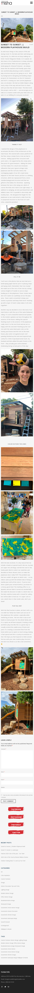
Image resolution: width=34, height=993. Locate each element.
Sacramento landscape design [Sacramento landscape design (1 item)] (9, 957)
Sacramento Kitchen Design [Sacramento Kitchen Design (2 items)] (8, 955)
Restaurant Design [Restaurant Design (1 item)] (20, 946)
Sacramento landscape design (9, 918)
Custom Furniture (5, 879)
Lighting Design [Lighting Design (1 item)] (23, 940)
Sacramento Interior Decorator (9, 911)
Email (2, 779)
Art (2, 872)
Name (2, 772)
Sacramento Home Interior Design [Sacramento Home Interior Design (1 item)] (10, 952)
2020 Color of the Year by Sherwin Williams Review (14, 857)
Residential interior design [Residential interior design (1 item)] (8, 946)
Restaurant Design (6, 904)
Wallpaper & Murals (6, 929)
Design (3, 882)
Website (3, 787)
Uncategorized (5, 925)
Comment (3, 749)
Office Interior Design (6, 897)
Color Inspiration (5, 875)
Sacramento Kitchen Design (8, 915)
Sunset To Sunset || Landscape (9, 850)
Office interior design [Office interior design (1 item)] (19, 943)
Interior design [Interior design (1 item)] (14, 940)
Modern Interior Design (7, 893)
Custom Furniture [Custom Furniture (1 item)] (5, 940)
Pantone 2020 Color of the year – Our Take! (12, 853)
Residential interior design (8, 900)
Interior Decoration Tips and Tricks (10, 886)
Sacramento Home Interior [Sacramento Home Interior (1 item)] (8, 949)
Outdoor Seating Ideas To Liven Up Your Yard (13, 861)
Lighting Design (5, 890)
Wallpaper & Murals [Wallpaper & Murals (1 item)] (22, 957)
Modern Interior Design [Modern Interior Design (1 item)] (7, 943)
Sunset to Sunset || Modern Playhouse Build (13, 846)
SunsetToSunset (5, 922)
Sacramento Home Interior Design (10, 907)
